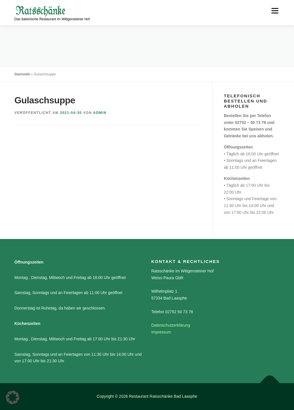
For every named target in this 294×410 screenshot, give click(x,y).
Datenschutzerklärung (170, 325)
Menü (275, 10)
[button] (12, 397)
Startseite (22, 74)
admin (100, 113)
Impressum (161, 332)
